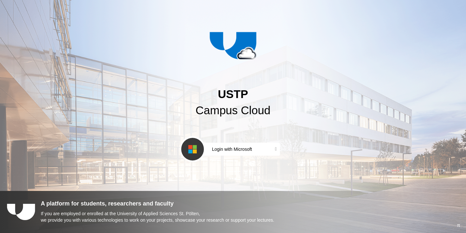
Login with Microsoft (232, 149)
